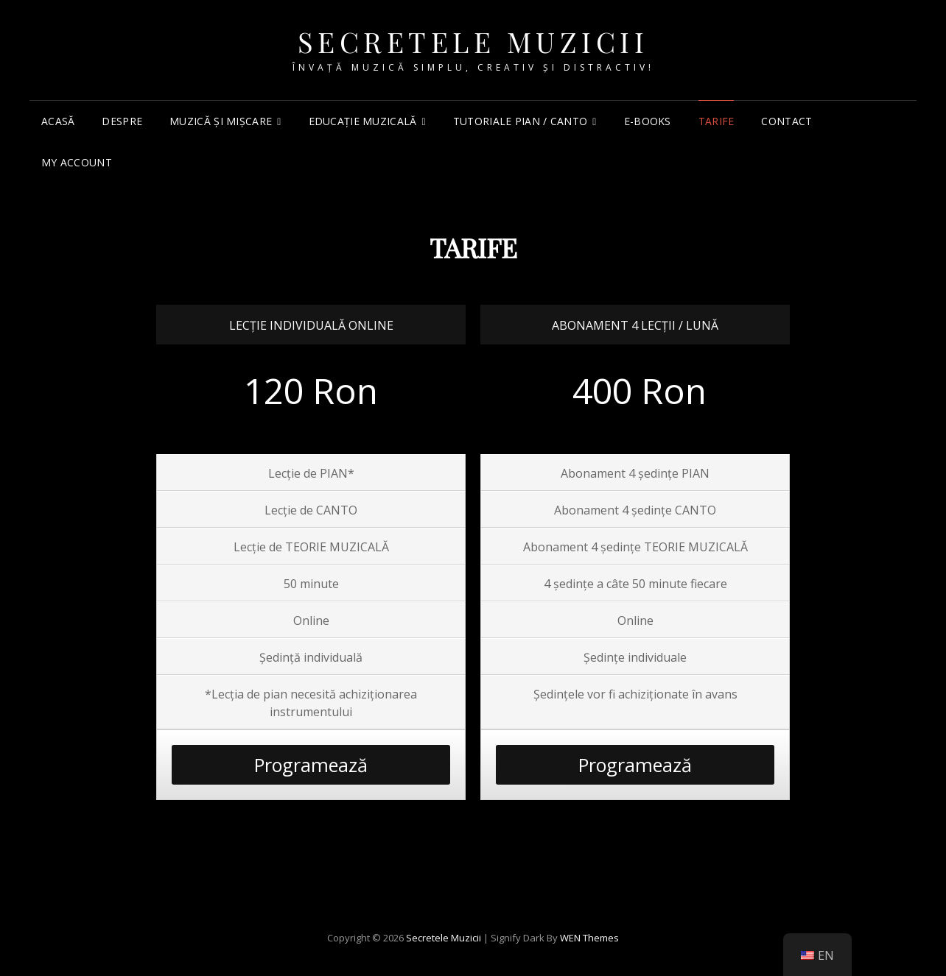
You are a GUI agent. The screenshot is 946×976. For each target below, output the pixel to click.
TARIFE (716, 121)
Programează (311, 764)
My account (76, 162)
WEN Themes (589, 937)
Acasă (57, 121)
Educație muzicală (363, 121)
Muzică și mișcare (220, 121)
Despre (122, 121)
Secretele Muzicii (473, 41)
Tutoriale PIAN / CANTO (520, 121)
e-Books (647, 121)
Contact (786, 121)
